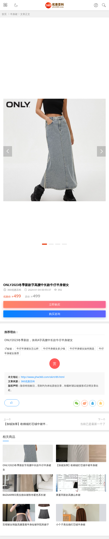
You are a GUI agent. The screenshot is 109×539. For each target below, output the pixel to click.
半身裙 (13, 14)
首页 (4, 14)
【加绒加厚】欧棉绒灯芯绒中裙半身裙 (27, 424)
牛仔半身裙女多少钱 (54, 348)
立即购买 (54, 304)
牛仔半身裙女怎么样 (28, 348)
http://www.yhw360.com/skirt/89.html (43, 377)
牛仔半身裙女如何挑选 (82, 348)
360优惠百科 (28, 381)
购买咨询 (54, 314)
